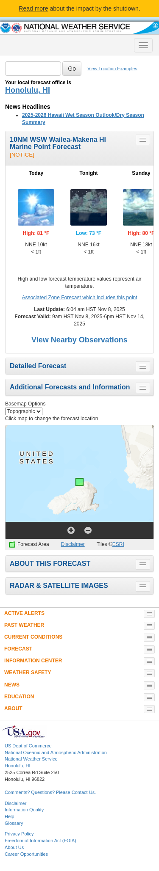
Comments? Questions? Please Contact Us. (50, 792)
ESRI (118, 544)
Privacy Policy (19, 833)
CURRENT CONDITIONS (33, 637)
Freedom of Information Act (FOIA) (40, 840)
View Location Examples (112, 68)
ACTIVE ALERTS (24, 613)
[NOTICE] (22, 155)
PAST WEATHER (24, 625)
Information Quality (24, 809)
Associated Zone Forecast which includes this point (79, 297)
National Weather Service (31, 758)
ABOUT (13, 708)
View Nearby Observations (79, 340)
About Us (14, 847)
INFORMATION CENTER (33, 661)
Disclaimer (73, 544)
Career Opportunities (26, 854)
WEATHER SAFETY (27, 672)
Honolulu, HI (27, 90)
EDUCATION (19, 697)
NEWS (12, 685)
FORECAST (18, 649)
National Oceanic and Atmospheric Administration (56, 752)
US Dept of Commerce (28, 745)
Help (9, 816)
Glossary (14, 823)
